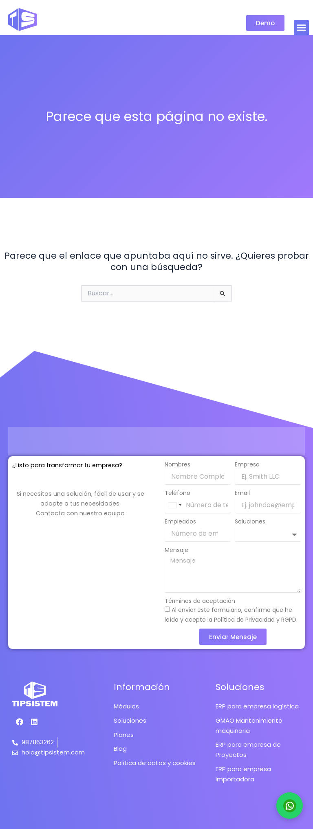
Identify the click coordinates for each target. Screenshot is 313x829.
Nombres (177, 464)
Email (242, 493)
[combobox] (174, 505)
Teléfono (177, 493)
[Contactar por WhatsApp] (289, 805)
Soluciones (250, 521)
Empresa (247, 464)
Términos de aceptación (200, 601)
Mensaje (176, 550)
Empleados (180, 521)
